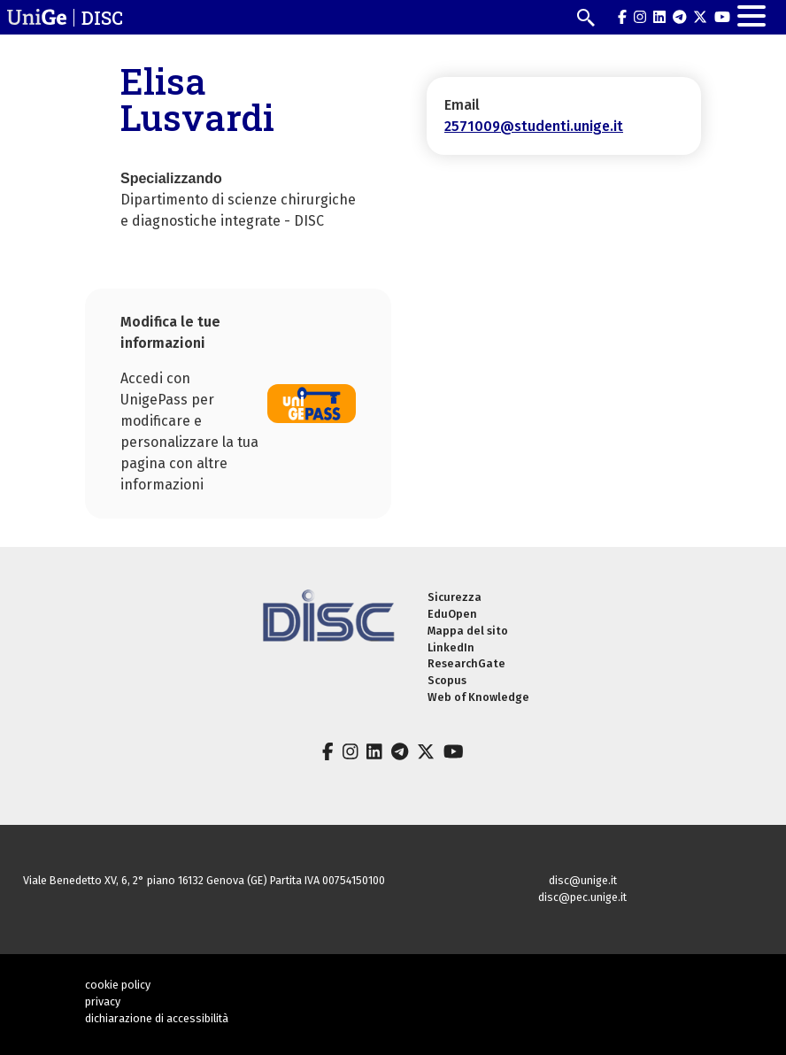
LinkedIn (451, 647)
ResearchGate (466, 663)
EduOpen (452, 613)
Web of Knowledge (478, 697)
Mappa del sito (468, 630)
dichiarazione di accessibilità (156, 1018)
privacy (102, 1001)
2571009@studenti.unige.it (533, 126)
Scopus (447, 680)
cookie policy (117, 984)
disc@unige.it (583, 880)
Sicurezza (455, 597)
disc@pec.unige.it (582, 897)
